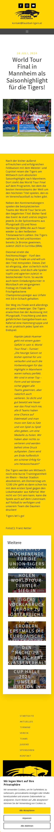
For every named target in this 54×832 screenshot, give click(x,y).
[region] (27, 804)
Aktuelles (26, 721)
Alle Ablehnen (27, 825)
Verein (24, 732)
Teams (24, 738)
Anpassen (27, 818)
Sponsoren (27, 750)
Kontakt (25, 755)
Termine (25, 727)
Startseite (27, 715)
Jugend (24, 744)
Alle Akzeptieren (27, 810)
